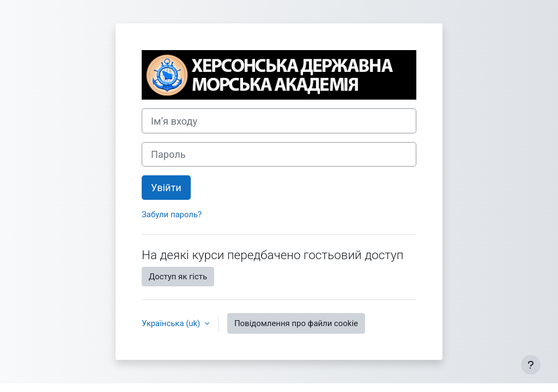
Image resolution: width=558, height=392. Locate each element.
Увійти (166, 187)
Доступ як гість (178, 276)
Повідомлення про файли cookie (296, 323)
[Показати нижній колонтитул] (531, 365)
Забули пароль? (172, 214)
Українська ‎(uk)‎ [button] (172, 323)
